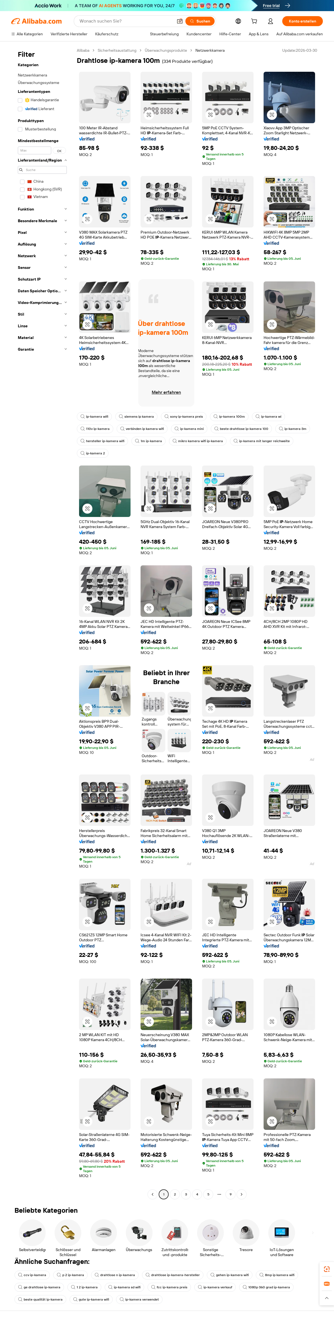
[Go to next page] (242, 1194)
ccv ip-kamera (32, 1275)
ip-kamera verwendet (139, 1299)
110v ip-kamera (95, 429)
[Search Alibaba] (126, 21)
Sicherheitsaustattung (117, 50)
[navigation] (42, 623)
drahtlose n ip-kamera (115, 1275)
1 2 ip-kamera (84, 1287)
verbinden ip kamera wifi (142, 429)
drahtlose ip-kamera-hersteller (173, 1275)
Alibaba (83, 50)
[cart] (255, 22)
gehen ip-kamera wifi (229, 1275)
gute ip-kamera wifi (91, 1299)
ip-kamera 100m (229, 416)
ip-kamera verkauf (215, 1287)
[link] (327, 1269)
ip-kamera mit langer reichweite (262, 441)
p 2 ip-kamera (70, 1275)
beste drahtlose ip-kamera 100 (241, 429)
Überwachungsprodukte (166, 50)
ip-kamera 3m (292, 429)
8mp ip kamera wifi (276, 1275)
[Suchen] (200, 21)
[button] (179, 21)
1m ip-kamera (148, 441)
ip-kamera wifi (94, 416)
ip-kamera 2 (92, 453)
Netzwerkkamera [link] (210, 50)
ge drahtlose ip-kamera (39, 1287)
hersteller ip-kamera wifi (102, 441)
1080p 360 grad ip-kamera (266, 1287)
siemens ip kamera (136, 416)
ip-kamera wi (268, 416)
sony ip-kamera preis (183, 416)
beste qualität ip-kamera (40, 1299)
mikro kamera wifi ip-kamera (198, 441)
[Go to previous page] (153, 1194)
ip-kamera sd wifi (124, 1287)
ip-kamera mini (189, 429)
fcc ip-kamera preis (169, 1287)
